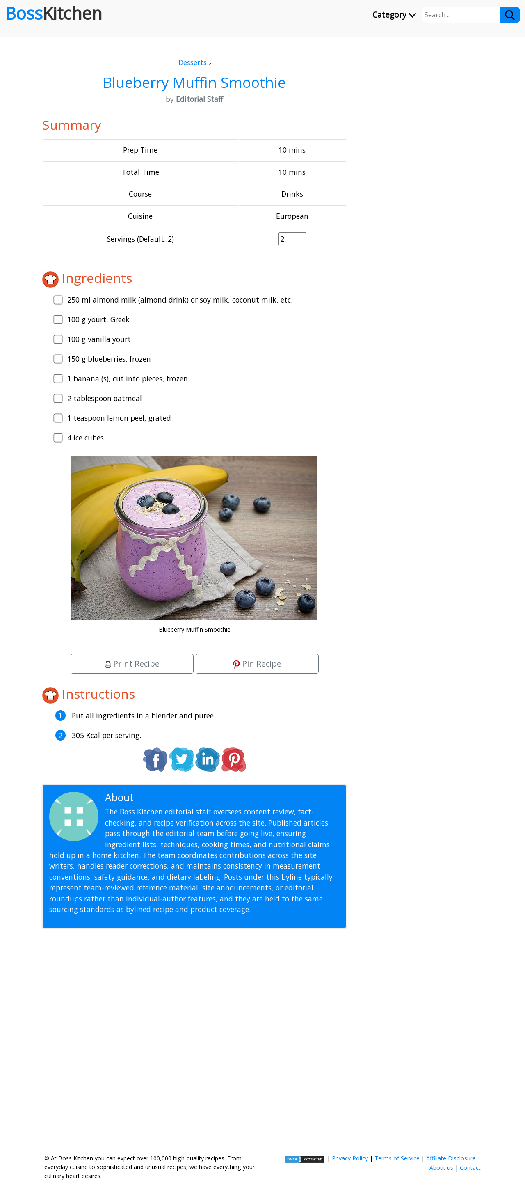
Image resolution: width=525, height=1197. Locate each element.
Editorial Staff (168, 797)
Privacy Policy (350, 1158)
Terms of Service (397, 1158)
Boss (53, 13)
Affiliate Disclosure (451, 1158)
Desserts (192, 62)
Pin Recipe (257, 663)
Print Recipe (132, 663)
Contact (470, 1168)
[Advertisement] (194, 1042)
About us (441, 1168)
